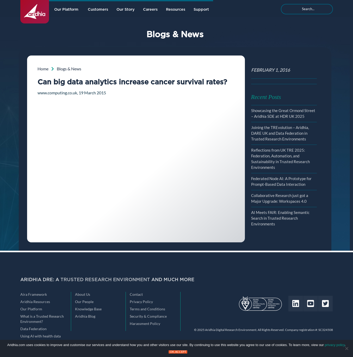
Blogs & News (69, 68)
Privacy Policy (141, 302)
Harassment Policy (145, 324)
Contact (136, 294)
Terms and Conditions (147, 309)
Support (201, 9)
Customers (98, 9)
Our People (84, 302)
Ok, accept (178, 351)
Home (43, 68)
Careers (150, 9)
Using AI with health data (40, 336)
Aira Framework (33, 294)
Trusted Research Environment (105, 280)
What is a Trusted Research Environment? (42, 319)
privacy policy (335, 345)
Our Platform (66, 9)
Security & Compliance (148, 316)
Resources (175, 9)
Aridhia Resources (35, 302)
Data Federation (33, 329)
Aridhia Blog (85, 316)
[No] (346, 348)
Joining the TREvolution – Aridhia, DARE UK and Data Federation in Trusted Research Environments (280, 133)
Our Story (125, 9)
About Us (82, 294)
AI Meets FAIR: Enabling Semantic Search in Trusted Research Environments (280, 218)
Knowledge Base (88, 309)
